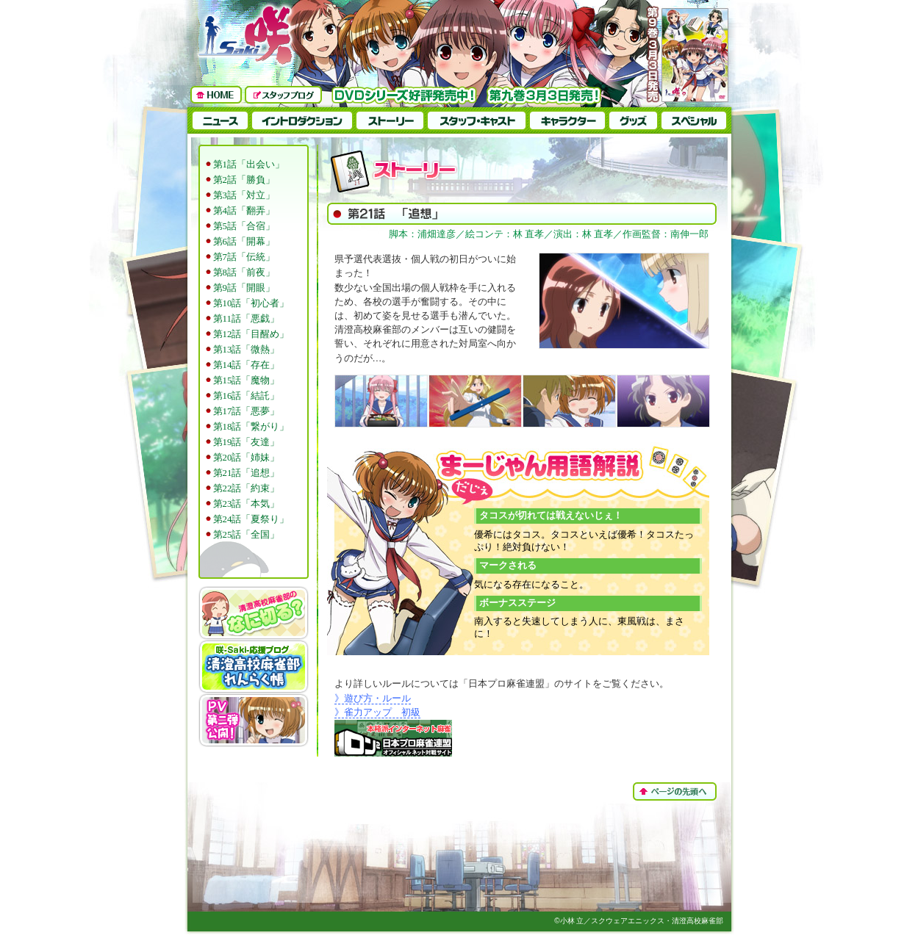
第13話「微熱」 (246, 349)
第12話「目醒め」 (251, 334)
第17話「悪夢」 (246, 411)
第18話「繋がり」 (251, 427)
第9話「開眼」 (244, 288)
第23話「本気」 (246, 504)
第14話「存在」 (246, 365)
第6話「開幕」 (244, 242)
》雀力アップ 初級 (377, 712)
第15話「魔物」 (246, 380)
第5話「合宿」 (244, 226)
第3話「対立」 (244, 195)
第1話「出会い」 (248, 164)
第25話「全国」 (246, 535)
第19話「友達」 (246, 442)
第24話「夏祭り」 (251, 519)
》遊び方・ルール (372, 698)
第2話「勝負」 (244, 180)
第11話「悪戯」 (246, 319)
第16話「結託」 (246, 396)
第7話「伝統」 (244, 257)
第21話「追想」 (246, 473)
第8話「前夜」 (244, 272)
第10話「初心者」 (251, 303)
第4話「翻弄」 (244, 211)
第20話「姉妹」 (246, 457)
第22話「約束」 (246, 488)
